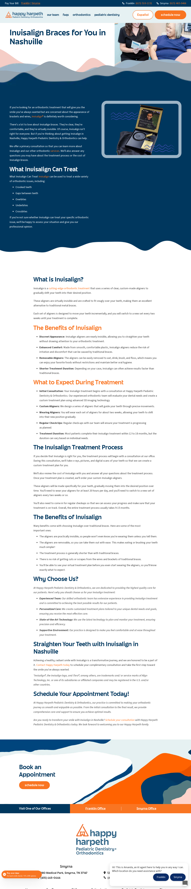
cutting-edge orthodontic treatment (69, 288)
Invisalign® (37, 116)
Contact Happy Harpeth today (53, 665)
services (54, 151)
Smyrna (36, 3)
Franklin (25, 3)
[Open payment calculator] (21, 874)
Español (143, 15)
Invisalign (43, 176)
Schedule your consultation (120, 720)
